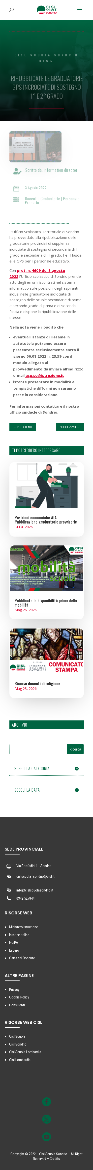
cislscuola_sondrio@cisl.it (35, 876)
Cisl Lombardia (20, 1060)
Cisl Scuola (17, 1036)
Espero (14, 950)
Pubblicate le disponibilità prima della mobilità (46, 603)
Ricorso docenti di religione (37, 683)
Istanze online (19, 935)
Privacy (14, 989)
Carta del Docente (22, 958)
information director (62, 170)
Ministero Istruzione (23, 927)
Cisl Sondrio (18, 1044)
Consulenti (17, 1005)
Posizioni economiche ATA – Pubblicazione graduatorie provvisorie (46, 520)
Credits (55, 1158)
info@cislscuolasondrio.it (34, 890)
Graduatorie (52, 199)
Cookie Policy (19, 997)
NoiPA (13, 942)
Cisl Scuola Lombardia (25, 1052)
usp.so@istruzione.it (45, 375)
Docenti (33, 199)
